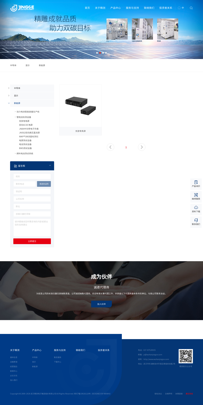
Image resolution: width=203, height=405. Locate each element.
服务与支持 (132, 8)
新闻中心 (13, 371)
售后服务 (57, 357)
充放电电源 (24, 121)
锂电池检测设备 (24, 117)
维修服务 (196, 196)
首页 (87, 8)
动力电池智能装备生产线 (28, 112)
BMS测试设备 (25, 148)
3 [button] (103, 53)
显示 (28, 65)
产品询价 (196, 183)
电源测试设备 (25, 140)
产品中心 (115, 8)
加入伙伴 (101, 304)
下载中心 (57, 362)
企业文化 (13, 376)
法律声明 (168, 394)
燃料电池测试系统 (25, 153)
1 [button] (97, 53)
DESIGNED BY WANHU (101, 394)
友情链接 (179, 394)
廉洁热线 (189, 394)
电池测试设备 (25, 144)
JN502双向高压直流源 (29, 133)
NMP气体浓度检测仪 (28, 137)
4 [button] (106, 53)
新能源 (42, 65)
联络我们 (149, 8)
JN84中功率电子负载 (29, 129)
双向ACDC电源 (26, 125)
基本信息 (13, 357)
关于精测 (100, 8)
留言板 (34, 165)
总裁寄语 (13, 362)
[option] (101, 29)
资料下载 (196, 209)
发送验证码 (44, 184)
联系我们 (196, 221)
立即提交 (32, 241)
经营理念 (13, 366)
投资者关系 (165, 8)
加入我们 (13, 380)
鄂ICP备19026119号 (82, 394)
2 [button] (100, 53)
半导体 (13, 65)
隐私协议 (158, 394)
